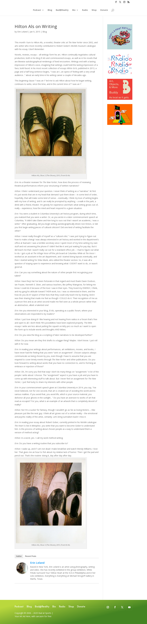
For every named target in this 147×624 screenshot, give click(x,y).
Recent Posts (30, 556)
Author (19, 556)
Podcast (37, 10)
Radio (85, 10)
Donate (104, 10)
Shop (94, 10)
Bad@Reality (62, 10)
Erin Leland (22, 31)
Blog (50, 10)
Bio (74, 10)
